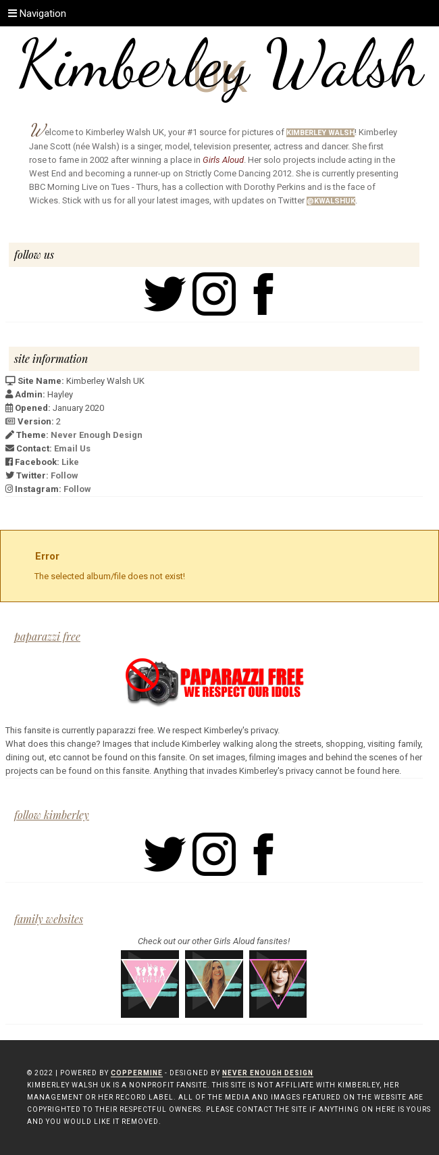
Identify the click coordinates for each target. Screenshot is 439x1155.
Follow (64, 475)
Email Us (72, 448)
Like (70, 462)
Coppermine (137, 1073)
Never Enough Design (97, 435)
